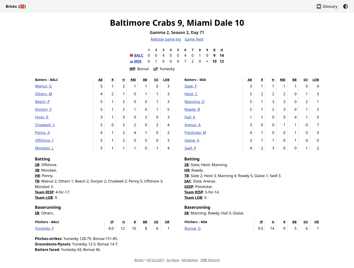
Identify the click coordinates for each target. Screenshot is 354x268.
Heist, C (191, 93)
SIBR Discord (210, 260)
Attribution (190, 260)
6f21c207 (155, 260)
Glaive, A (192, 140)
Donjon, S (43, 109)
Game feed (194, 39)
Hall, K (190, 117)
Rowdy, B (192, 109)
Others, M (43, 93)
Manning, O (195, 101)
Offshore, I (44, 140)
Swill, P (190, 148)
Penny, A (42, 132)
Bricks (16, 6)
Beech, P (42, 101)
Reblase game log (166, 39)
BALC (139, 55)
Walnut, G (43, 86)
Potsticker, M (195, 132)
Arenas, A (193, 124)
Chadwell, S (45, 124)
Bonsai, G (193, 228)
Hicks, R (41, 117)
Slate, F (191, 86)
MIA (137, 61)
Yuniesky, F (44, 228)
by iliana (173, 260)
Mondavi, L (44, 148)
